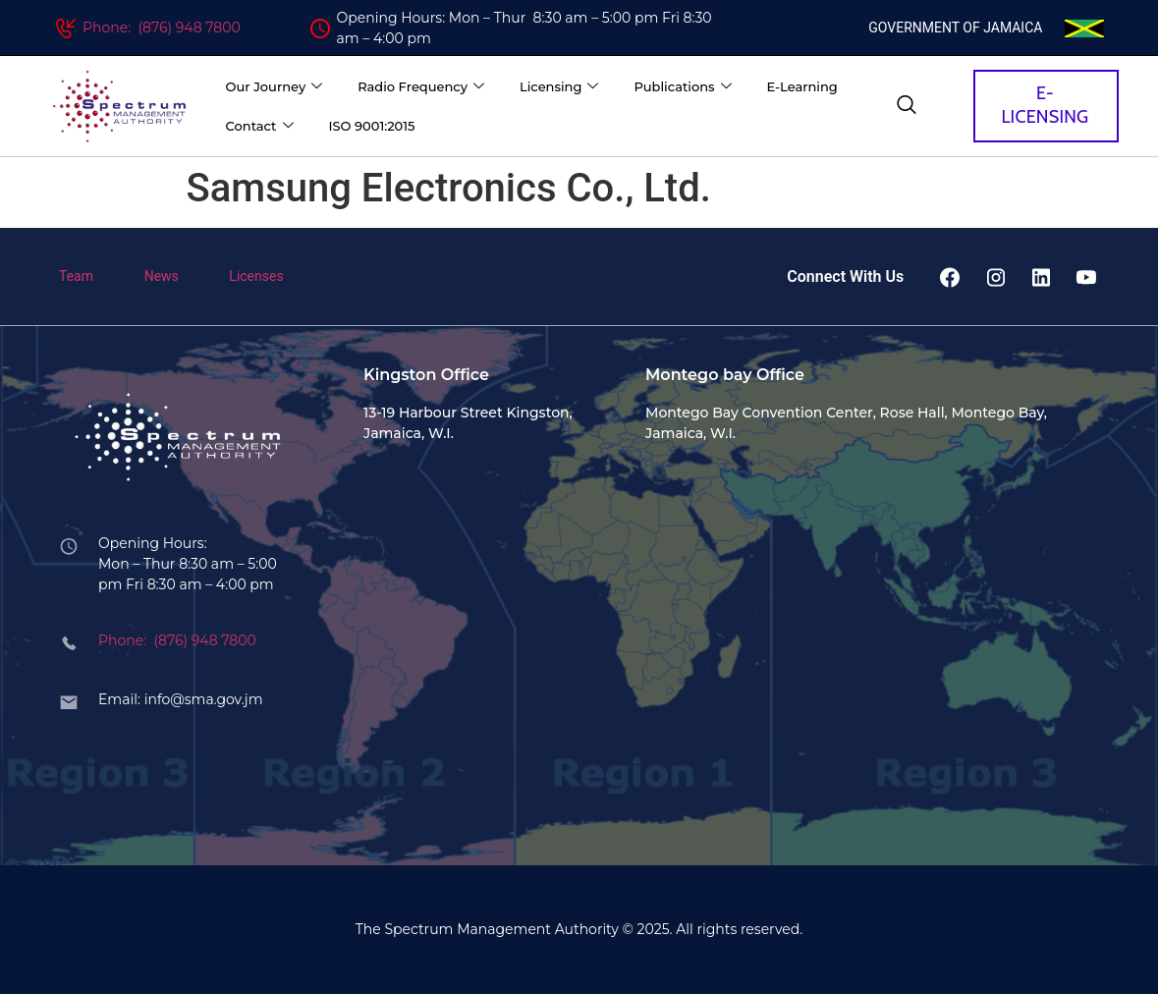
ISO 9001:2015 (372, 126)
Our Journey (274, 87)
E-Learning (802, 86)
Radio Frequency (421, 87)
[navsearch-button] (906, 106)
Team (76, 276)
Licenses (256, 276)
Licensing (559, 87)
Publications (682, 87)
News (161, 276)
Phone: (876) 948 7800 (162, 27)
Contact (260, 126)
